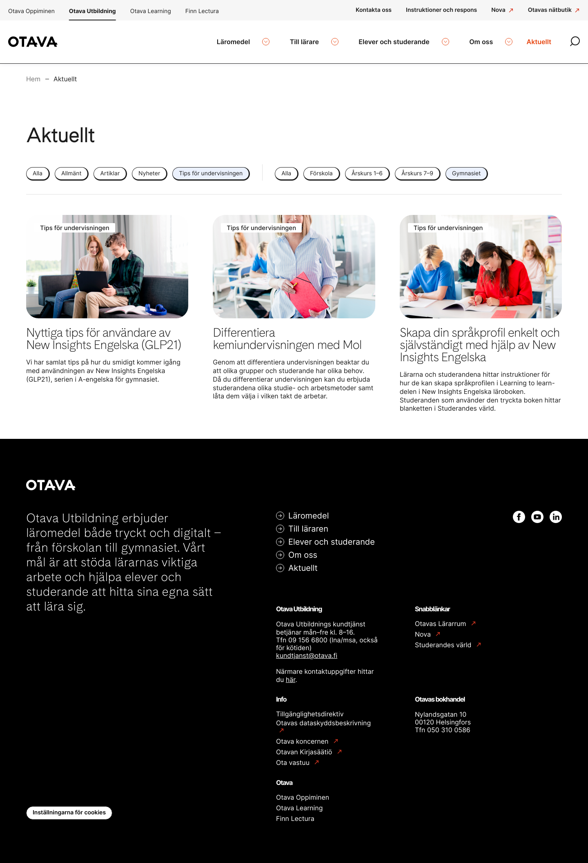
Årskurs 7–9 (417, 168)
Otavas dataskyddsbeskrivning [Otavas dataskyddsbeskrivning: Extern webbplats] (323, 718)
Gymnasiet (466, 168)
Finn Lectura (202, 11)
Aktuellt (303, 563)
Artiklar (110, 168)
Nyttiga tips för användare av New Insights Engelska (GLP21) (103, 333)
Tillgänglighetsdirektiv (310, 709)
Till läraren (308, 524)
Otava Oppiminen (31, 11)
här (290, 675)
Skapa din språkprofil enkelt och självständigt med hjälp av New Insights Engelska (479, 340)
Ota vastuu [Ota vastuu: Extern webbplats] (293, 758)
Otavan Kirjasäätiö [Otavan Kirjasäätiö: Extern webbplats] (305, 747)
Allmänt (71, 168)
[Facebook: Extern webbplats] (519, 512)
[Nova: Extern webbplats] (502, 10)
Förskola (321, 168)
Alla (37, 168)
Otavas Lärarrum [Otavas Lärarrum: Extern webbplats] (441, 619)
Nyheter (149, 168)
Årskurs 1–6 (367, 168)
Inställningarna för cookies (69, 807)
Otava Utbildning (92, 11)
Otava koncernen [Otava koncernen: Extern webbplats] (303, 736)
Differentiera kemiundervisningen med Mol (287, 333)
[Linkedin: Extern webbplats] (556, 512)
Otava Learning (150, 11)
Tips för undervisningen (211, 168)
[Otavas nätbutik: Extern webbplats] (554, 10)
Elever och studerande (331, 537)
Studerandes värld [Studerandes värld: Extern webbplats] (444, 640)
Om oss (302, 550)
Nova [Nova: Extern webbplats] (423, 629)
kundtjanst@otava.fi (306, 650)
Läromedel (308, 511)
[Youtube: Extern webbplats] (537, 512)
